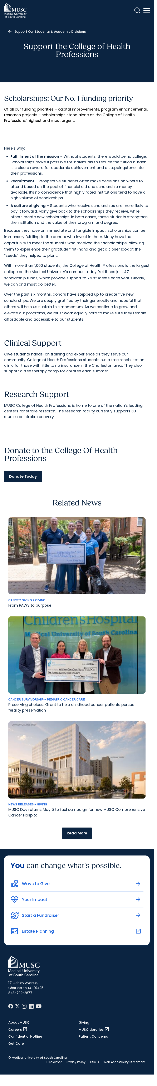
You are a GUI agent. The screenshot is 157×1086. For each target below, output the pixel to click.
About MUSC (19, 1022)
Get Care (16, 1043)
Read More (77, 833)
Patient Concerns (93, 1036)
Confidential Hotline (25, 1036)
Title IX (94, 1062)
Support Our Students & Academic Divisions (50, 31)
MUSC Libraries (94, 1029)
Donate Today (23, 476)
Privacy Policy (75, 1062)
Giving (84, 1022)
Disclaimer (54, 1062)
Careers (18, 1029)
